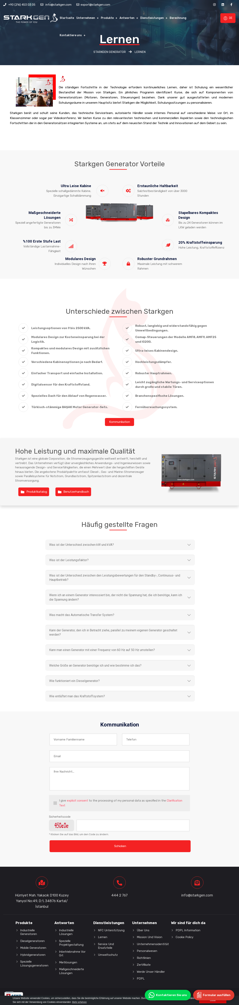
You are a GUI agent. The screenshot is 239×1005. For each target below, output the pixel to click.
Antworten (127, 18)
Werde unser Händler (151, 972)
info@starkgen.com (58, 4)
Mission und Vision (149, 937)
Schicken (120, 846)
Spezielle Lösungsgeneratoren (34, 963)
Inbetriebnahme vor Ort (72, 954)
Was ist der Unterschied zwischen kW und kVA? (81, 545)
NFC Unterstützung (111, 930)
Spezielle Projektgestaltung (71, 943)
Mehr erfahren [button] (79, 1002)
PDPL (141, 978)
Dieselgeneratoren (32, 941)
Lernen (102, 937)
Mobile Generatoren (33, 948)
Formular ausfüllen (213, 995)
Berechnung (178, 18)
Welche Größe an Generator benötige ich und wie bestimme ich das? (95, 666)
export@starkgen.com (95, 4)
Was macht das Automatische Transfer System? (81, 615)
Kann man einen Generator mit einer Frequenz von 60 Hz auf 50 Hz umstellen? (102, 650)
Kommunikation (119, 422)
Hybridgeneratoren (32, 955)
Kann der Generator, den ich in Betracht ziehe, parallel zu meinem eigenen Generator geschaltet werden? (113, 633)
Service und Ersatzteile (106, 946)
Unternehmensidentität (153, 944)
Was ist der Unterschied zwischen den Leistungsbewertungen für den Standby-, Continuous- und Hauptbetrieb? (114, 578)
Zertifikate (144, 965)
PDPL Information (188, 930)
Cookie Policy (184, 937)
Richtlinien (144, 958)
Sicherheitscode (60, 817)
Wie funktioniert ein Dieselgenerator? (74, 681)
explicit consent (77, 801)
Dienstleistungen (152, 18)
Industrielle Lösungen (66, 932)
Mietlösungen (68, 962)
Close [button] (212, 1000)
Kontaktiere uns (71, 35)
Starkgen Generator (109, 52)
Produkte (107, 18)
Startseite (67, 18)
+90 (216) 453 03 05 (21, 4)
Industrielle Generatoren (28, 932)
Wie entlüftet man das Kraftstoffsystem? (77, 696)
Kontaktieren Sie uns (168, 995)
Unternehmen (85, 18)
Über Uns (143, 930)
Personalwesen (147, 951)
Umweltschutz (108, 955)
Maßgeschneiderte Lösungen (71, 971)
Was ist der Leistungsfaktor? (69, 560)
